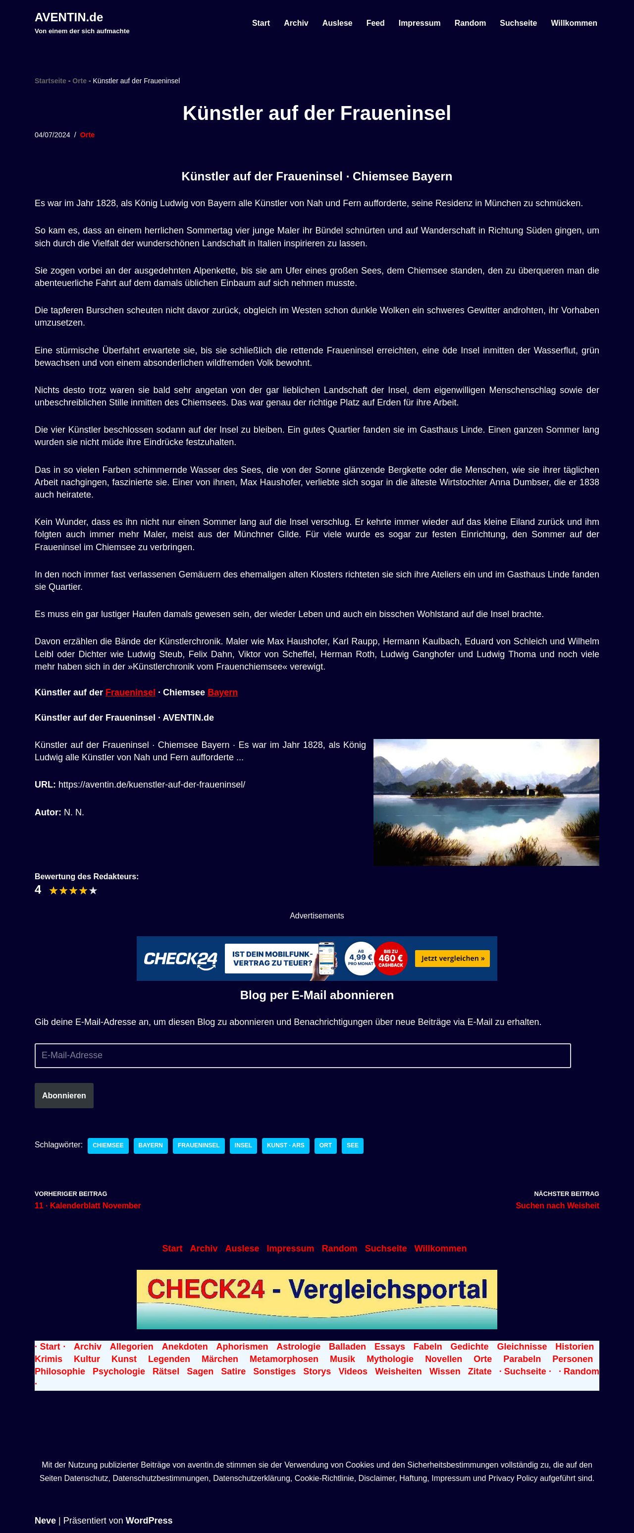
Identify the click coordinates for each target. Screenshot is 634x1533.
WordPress (149, 1521)
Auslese (336, 23)
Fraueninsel (131, 692)
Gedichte (470, 1347)
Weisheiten (398, 1371)
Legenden (169, 1359)
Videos (353, 1371)
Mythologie (390, 1359)
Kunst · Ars (287, 1145)
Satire (233, 1371)
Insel (244, 1145)
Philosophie (60, 1371)
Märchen (220, 1359)
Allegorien (132, 1347)
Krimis (48, 1359)
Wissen (445, 1371)
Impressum (419, 23)
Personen (572, 1359)
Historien (574, 1347)
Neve (45, 1521)
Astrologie (298, 1347)
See (354, 1145)
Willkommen (574, 23)
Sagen (200, 1371)
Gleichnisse (522, 1347)
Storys (317, 1371)
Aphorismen (242, 1347)
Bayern (223, 692)
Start (259, 23)
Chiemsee (108, 1145)
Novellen (443, 1359)
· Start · (50, 1347)
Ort (326, 1145)
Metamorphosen (284, 1359)
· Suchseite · (525, 1371)
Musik (342, 1359)
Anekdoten (185, 1347)
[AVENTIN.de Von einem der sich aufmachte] (82, 23)
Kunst (124, 1359)
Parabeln (522, 1359)
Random (469, 23)
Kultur (87, 1359)
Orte (79, 81)
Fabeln (428, 1347)
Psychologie (119, 1371)
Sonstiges (274, 1371)
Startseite (50, 81)
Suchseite (518, 23)
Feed (375, 23)
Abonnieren (64, 1095)
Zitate (480, 1371)
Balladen (347, 1347)
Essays (389, 1347)
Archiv (294, 23)
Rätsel (166, 1371)
